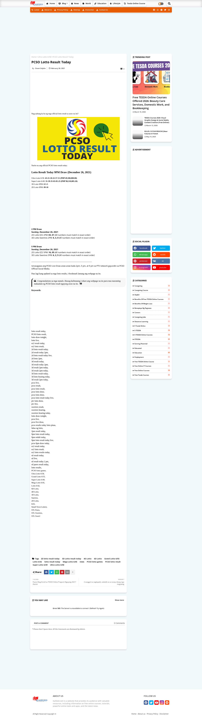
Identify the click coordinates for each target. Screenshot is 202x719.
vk (163, 261)
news (82, 562)
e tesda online (152, 326)
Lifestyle (115, 3)
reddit (162, 254)
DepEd (152, 295)
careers (152, 312)
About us (47, 10)
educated (152, 348)
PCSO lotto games (95, 562)
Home (50, 3)
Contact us (102, 10)
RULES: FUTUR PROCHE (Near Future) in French (156, 132)
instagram (143, 267)
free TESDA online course (152, 361)
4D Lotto (87, 558)
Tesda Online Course (134, 3)
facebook (143, 248)
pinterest (143, 261)
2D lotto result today (50, 558)
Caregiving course (152, 290)
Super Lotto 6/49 (40, 565)
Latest (35, 10)
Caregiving (152, 286)
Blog (62, 3)
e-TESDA (152, 330)
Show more (119, 600)
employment (152, 357)
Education (100, 3)
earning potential (152, 343)
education (152, 353)
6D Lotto (98, 558)
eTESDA (152, 339)
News (75, 3)
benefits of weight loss (152, 303)
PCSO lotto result (113, 562)
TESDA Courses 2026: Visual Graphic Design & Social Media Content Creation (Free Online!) (156, 120)
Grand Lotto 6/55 (111, 558)
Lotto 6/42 (37, 562)
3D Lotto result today (71, 558)
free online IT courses (152, 366)
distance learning (152, 321)
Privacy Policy (61, 10)
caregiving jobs (152, 317)
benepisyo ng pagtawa (152, 308)
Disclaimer (88, 10)
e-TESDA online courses (152, 335)
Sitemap (75, 10)
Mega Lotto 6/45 (70, 562)
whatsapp (143, 254)
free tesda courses (152, 375)
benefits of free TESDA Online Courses (152, 299)
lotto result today (52, 562)
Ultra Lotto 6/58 (44, 57)
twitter (163, 248)
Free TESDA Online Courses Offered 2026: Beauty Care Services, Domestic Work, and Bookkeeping (151, 103)
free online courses (152, 370)
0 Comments (119, 623)
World (86, 3)
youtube (162, 267)
